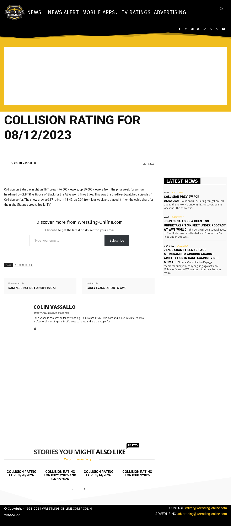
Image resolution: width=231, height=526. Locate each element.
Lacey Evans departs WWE (106, 288)
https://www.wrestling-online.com (51, 313)
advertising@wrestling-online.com (202, 514)
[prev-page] (74, 489)
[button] (221, 8)
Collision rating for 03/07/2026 (137, 473)
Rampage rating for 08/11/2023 (32, 288)
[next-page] (83, 489)
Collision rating (23, 265)
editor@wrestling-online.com (206, 508)
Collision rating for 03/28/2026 (21, 473)
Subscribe (116, 240)
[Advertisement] (115, 76)
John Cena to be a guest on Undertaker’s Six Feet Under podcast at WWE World (194, 225)
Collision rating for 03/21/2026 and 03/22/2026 (60, 475)
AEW (166, 192)
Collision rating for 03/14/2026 (98, 473)
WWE (166, 217)
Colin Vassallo (25, 163)
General (169, 245)
